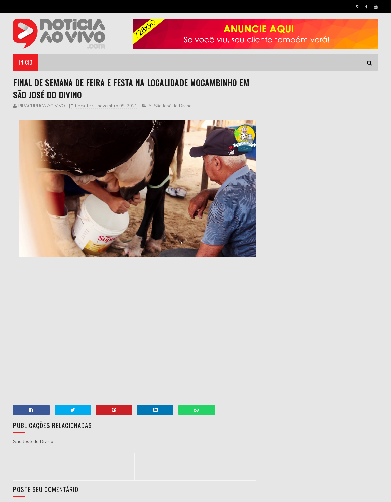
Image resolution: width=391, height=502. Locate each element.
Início (25, 62)
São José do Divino (173, 106)
